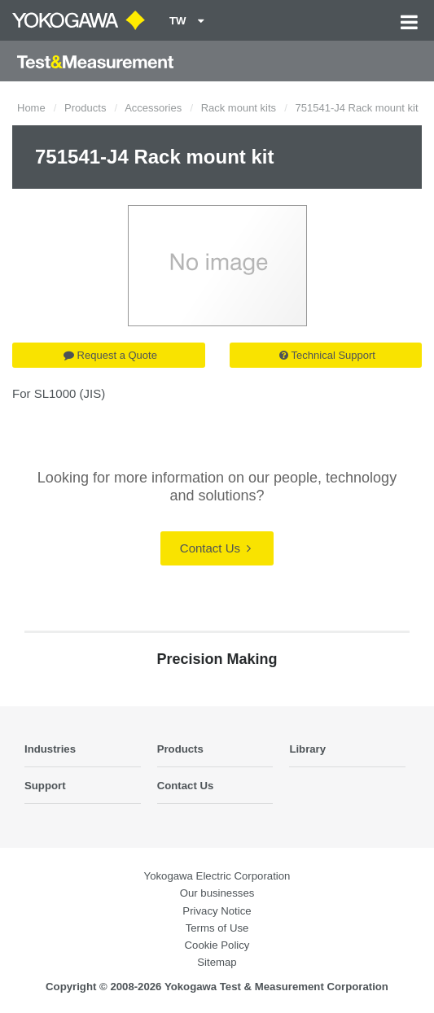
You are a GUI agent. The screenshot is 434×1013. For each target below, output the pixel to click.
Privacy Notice (216, 911)
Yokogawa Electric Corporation (217, 876)
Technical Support (327, 355)
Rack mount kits (238, 108)
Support (45, 785)
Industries (50, 749)
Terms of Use (217, 928)
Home (31, 108)
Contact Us (215, 548)
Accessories (153, 108)
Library (307, 749)
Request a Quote (110, 355)
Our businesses (217, 893)
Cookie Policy (217, 945)
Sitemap (216, 962)
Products (85, 108)
